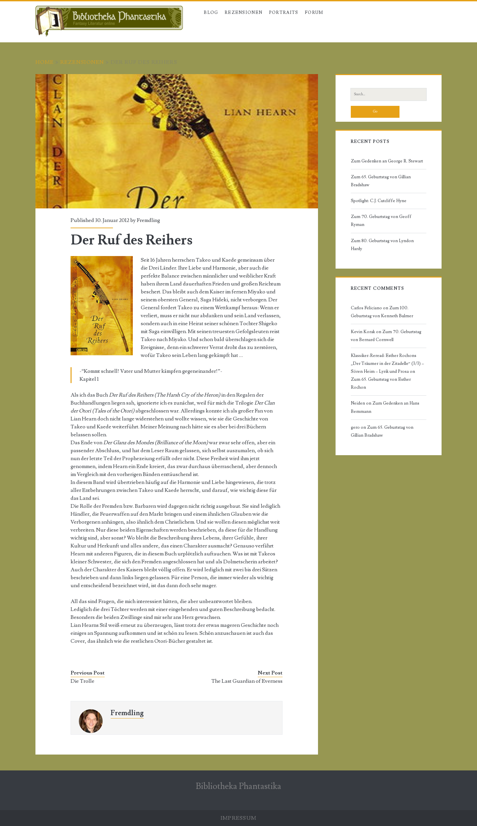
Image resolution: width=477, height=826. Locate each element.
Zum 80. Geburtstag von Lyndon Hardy (382, 244)
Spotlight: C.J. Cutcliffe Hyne (378, 200)
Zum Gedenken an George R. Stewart (387, 161)
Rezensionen (243, 12)
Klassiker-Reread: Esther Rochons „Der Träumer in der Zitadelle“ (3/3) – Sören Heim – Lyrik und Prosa (387, 363)
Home (44, 62)
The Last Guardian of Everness (247, 681)
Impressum (239, 818)
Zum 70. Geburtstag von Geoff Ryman (381, 220)
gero (355, 427)
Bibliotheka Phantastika (238, 786)
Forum (314, 12)
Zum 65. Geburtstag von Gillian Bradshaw (381, 181)
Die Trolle (82, 681)
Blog (211, 12)
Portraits (283, 12)
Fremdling (148, 220)
